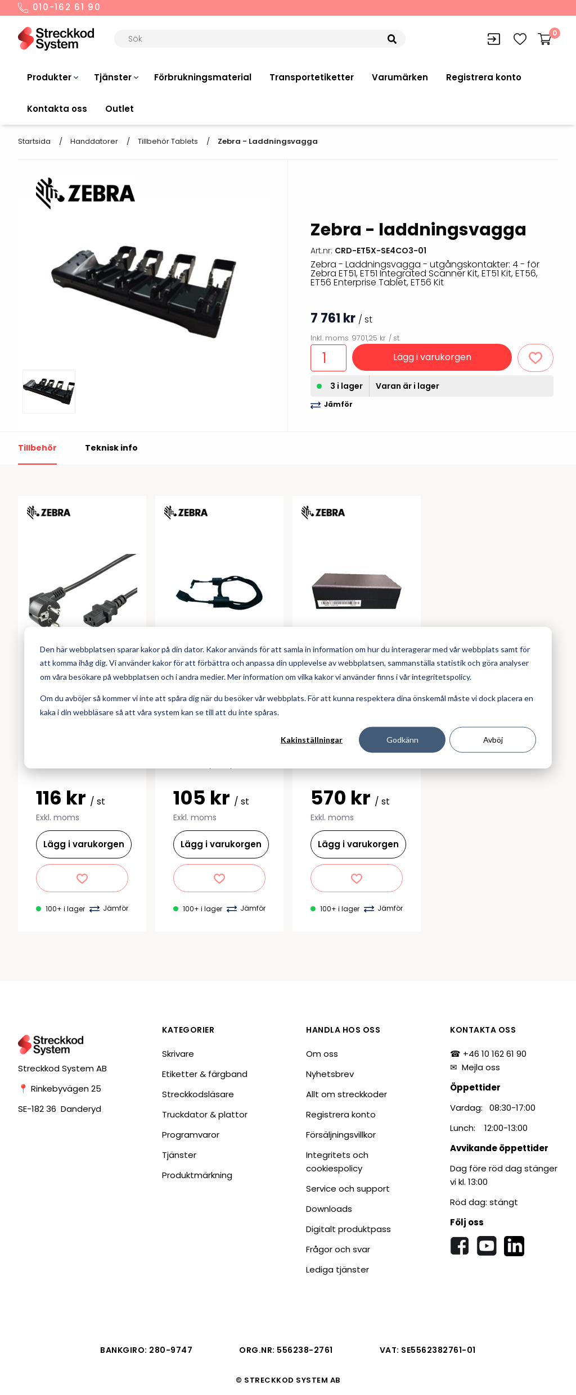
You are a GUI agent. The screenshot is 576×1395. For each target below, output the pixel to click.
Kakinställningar (312, 739)
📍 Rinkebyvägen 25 (59, 1088)
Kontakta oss (57, 109)
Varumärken (400, 77)
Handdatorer (94, 141)
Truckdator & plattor (205, 1114)
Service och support (348, 1188)
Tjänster (113, 77)
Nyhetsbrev (330, 1074)
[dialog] (288, 697)
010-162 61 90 (59, 8)
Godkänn (402, 739)
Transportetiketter (311, 77)
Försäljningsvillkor (341, 1134)
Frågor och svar (338, 1249)
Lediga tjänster (337, 1269)
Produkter (49, 77)
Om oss (322, 1054)
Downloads (329, 1209)
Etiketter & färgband (205, 1074)
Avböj (493, 739)
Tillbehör (37, 447)
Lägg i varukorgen (432, 357)
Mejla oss (481, 1067)
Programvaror (190, 1134)
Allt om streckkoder (346, 1094)
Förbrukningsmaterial (202, 77)
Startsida (34, 141)
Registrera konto (483, 77)
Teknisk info (111, 447)
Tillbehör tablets (168, 141)
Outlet (119, 109)
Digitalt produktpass (348, 1229)
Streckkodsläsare (198, 1094)
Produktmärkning (197, 1175)
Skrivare (178, 1054)
